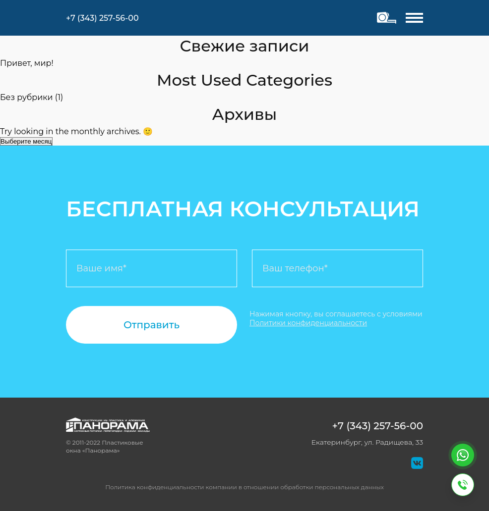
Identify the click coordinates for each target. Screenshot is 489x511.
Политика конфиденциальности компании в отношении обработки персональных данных (244, 487)
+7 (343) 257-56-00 (377, 426)
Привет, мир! (27, 63)
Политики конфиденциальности (308, 322)
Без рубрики (26, 97)
